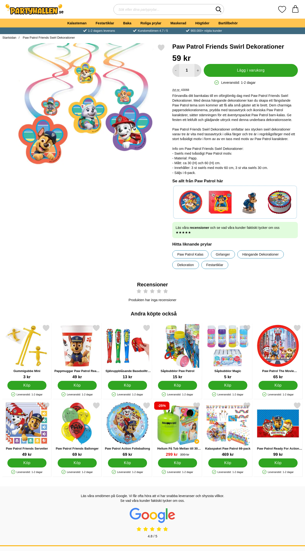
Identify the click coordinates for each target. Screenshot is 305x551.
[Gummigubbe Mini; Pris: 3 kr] (26, 352)
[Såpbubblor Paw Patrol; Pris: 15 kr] (177, 352)
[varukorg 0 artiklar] (295, 9)
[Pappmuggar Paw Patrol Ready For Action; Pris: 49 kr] (77, 352)
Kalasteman (76, 23)
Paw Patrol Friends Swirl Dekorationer (48, 37)
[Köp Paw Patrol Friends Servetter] (27, 462)
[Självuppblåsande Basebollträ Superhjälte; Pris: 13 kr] (127, 352)
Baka (127, 23)
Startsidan (9, 37)
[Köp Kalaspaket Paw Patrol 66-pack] (228, 462)
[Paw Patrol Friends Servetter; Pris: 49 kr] (26, 429)
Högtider (202, 23)
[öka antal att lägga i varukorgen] (197, 70)
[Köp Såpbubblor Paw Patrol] (177, 385)
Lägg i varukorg (250, 70)
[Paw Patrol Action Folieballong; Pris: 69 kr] (127, 429)
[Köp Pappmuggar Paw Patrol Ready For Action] (77, 385)
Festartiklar (105, 23)
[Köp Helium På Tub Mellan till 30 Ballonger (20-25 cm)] (177, 462)
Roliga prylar (150, 23)
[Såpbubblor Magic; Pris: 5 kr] (227, 352)
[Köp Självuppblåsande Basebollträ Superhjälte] (127, 385)
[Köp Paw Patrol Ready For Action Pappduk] (278, 462)
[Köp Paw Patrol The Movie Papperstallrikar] (278, 385)
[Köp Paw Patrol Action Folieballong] (127, 462)
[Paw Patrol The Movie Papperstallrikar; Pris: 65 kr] (278, 352)
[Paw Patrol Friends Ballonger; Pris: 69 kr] (77, 429)
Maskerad (178, 23)
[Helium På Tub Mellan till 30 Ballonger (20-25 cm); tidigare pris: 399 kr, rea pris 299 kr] (177, 429)
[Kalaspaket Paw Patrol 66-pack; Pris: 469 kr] (227, 429)
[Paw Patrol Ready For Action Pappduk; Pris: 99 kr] (278, 429)
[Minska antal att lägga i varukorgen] (175, 70)
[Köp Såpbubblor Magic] (228, 385)
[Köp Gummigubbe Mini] (27, 385)
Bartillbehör (228, 23)
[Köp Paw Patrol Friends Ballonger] (77, 462)
